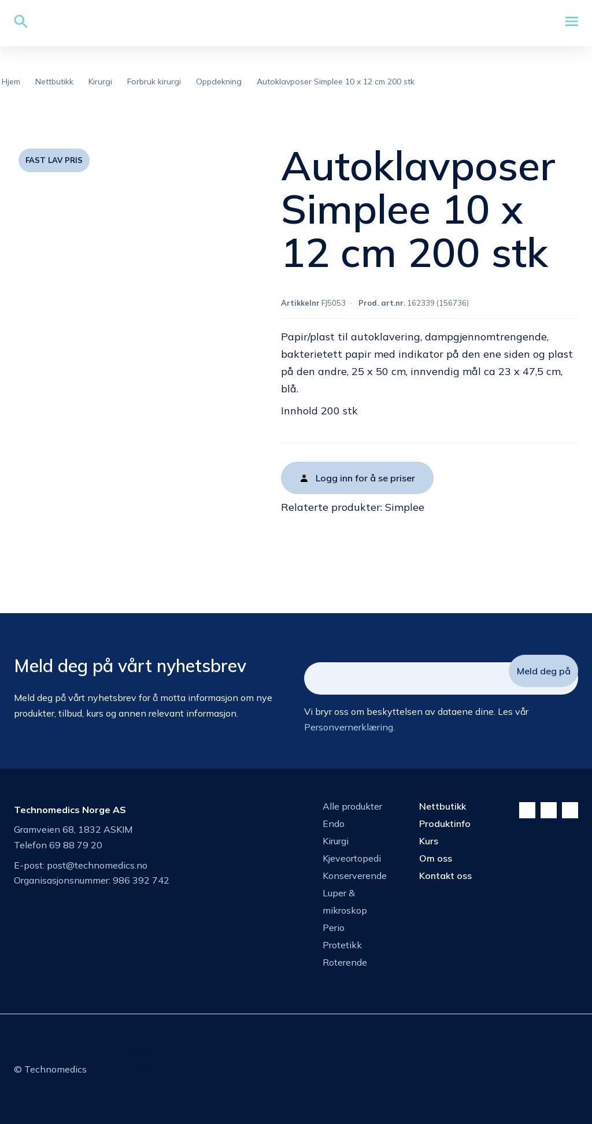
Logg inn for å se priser (365, 478)
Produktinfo (445, 823)
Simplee (404, 507)
